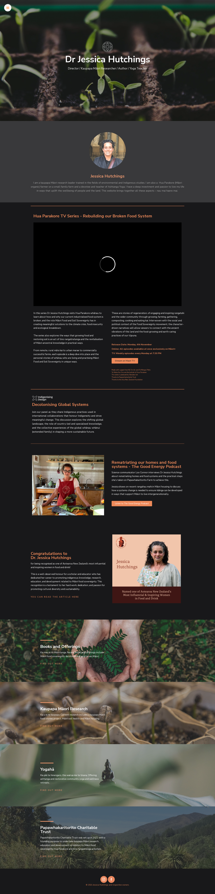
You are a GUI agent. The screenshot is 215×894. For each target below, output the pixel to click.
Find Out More (51, 663)
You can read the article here (55, 596)
